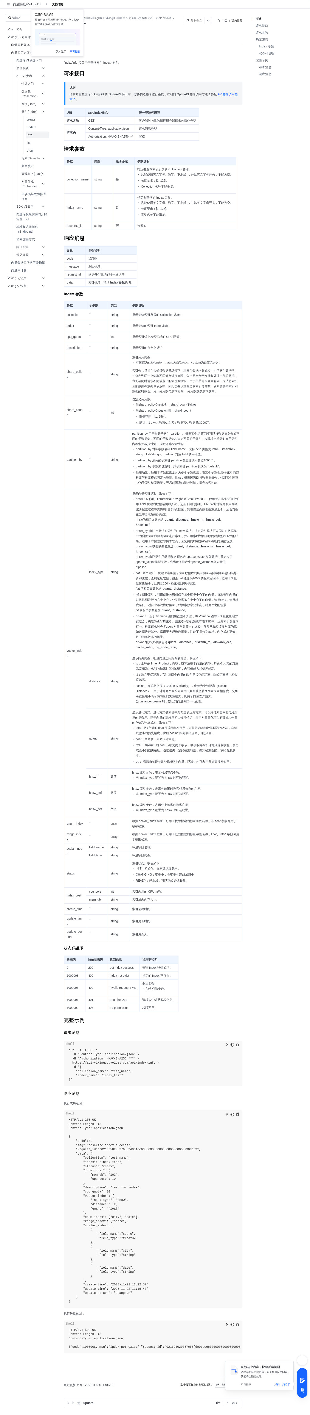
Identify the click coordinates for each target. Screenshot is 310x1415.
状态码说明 (266, 53)
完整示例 (262, 60)
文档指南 (57, 4)
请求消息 (265, 67)
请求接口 (262, 25)
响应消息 (262, 39)
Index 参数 (266, 46)
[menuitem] (27, 60)
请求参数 (262, 32)
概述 (259, 18)
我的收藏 (236, 20)
